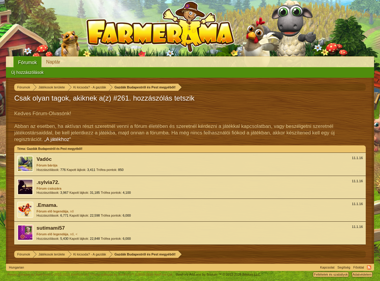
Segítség (344, 267)
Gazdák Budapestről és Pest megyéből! (54, 148)
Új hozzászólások (27, 72)
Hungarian (16, 267)
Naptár (53, 61)
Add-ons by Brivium (218, 274)
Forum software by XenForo (48, 274)
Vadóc (44, 159)
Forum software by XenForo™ (132, 274)
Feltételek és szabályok (331, 274)
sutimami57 (51, 228)
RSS (369, 267)
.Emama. (47, 205)
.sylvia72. (48, 182)
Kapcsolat (327, 267)
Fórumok (27, 62)
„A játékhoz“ (57, 139)
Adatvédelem (362, 274)
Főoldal (358, 267)
